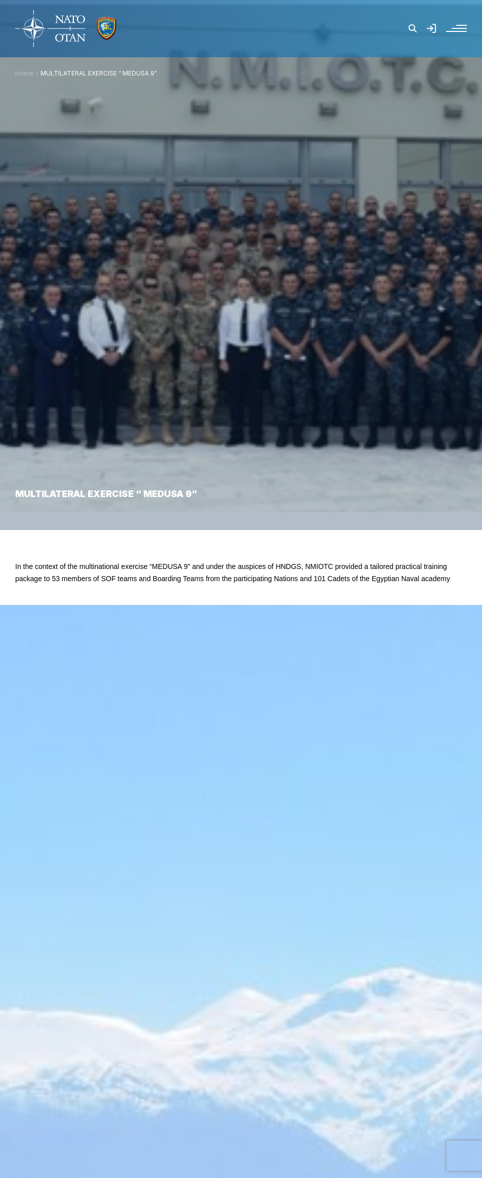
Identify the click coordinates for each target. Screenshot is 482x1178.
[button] (413, 28)
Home (24, 73)
